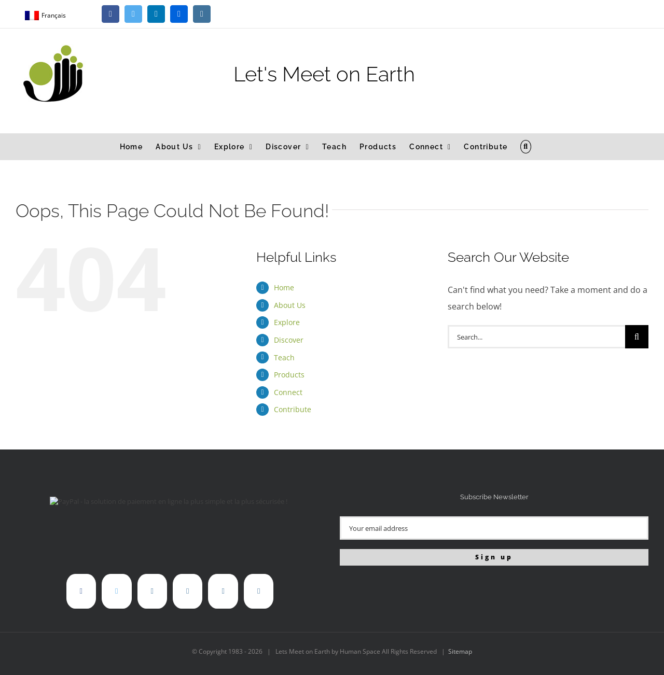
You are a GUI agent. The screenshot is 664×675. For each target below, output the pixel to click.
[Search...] (536, 336)
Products (289, 374)
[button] (525, 147)
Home (284, 287)
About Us (290, 305)
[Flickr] (187, 591)
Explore (287, 322)
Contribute (292, 409)
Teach (284, 357)
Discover (288, 340)
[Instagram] (223, 591)
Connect (288, 392)
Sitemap (460, 651)
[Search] (636, 336)
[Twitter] (116, 591)
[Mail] (258, 591)
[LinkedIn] (152, 591)
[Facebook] (81, 591)
